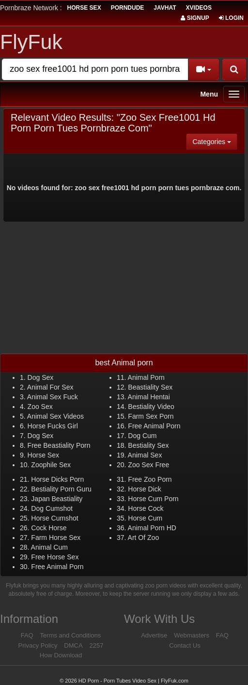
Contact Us (184, 645)
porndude (127, 7)
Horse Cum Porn (153, 499)
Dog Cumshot (52, 508)
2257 (97, 645)
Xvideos (199, 7)
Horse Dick (144, 489)
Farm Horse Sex (55, 537)
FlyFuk (31, 41)
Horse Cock (145, 508)
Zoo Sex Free (148, 465)
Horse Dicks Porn (57, 479)
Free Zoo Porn (149, 479)
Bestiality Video (151, 406)
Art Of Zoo (143, 537)
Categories (214, 141)
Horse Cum (145, 518)
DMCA (73, 645)
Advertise (154, 635)
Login (231, 18)
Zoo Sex (40, 406)
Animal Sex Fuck (52, 397)
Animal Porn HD (152, 528)
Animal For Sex (50, 387)
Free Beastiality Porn (59, 445)
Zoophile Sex (51, 465)
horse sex (84, 7)
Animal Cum (49, 547)
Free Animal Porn (154, 426)
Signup (195, 18)
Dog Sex (41, 377)
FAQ (27, 635)
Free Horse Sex (54, 557)
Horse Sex (43, 455)
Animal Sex (145, 455)
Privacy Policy (38, 645)
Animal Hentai (149, 397)
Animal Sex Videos (55, 416)
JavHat (165, 7)
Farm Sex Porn (150, 416)
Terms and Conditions (70, 635)
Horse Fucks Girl (53, 426)
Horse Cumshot (54, 518)
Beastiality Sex (150, 387)
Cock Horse (48, 528)
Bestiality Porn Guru (61, 489)
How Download (61, 655)
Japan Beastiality (56, 499)
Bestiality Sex (148, 445)
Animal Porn (146, 377)
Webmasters (191, 635)
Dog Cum (142, 436)
